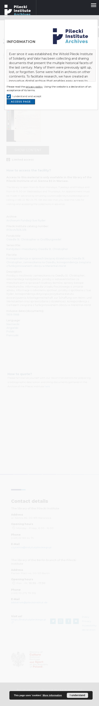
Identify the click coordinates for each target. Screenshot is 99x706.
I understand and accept (26, 96)
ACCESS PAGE (21, 101)
